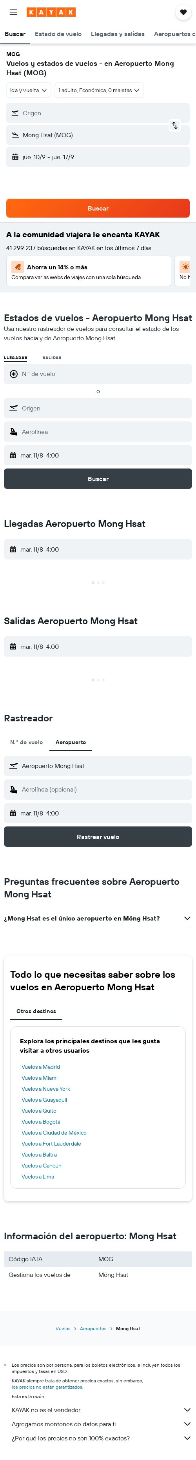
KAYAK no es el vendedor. (102, 1410)
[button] (13, 12)
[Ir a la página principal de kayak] (51, 12)
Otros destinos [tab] (36, 1011)
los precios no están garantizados (47, 1387)
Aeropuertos (93, 1328)
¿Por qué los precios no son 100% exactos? (102, 1438)
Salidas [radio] (52, 357)
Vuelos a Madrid (41, 1066)
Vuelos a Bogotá (41, 1121)
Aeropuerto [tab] (71, 742)
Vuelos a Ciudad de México (54, 1132)
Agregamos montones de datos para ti (102, 1424)
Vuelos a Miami (40, 1077)
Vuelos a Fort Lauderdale (51, 1143)
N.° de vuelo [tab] (26, 742)
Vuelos (63, 1328)
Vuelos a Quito (39, 1110)
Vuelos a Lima (38, 1176)
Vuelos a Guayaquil (44, 1099)
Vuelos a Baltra (39, 1154)
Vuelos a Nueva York (46, 1088)
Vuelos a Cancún (42, 1165)
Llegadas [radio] (15, 357)
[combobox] (28, 90)
